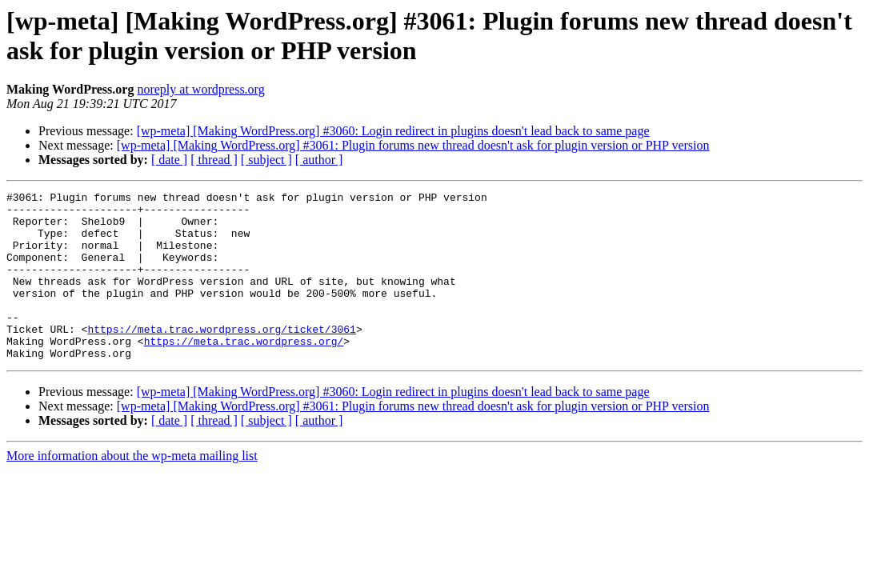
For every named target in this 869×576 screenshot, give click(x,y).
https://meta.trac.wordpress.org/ (244, 372)
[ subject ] (266, 159)
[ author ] (319, 159)
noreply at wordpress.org (200, 89)
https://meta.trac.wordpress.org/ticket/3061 (221, 357)
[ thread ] (214, 159)
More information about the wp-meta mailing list (132, 489)
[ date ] (169, 159)
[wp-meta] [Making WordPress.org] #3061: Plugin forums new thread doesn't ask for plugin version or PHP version (413, 145)
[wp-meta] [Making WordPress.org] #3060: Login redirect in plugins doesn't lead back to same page (393, 131)
